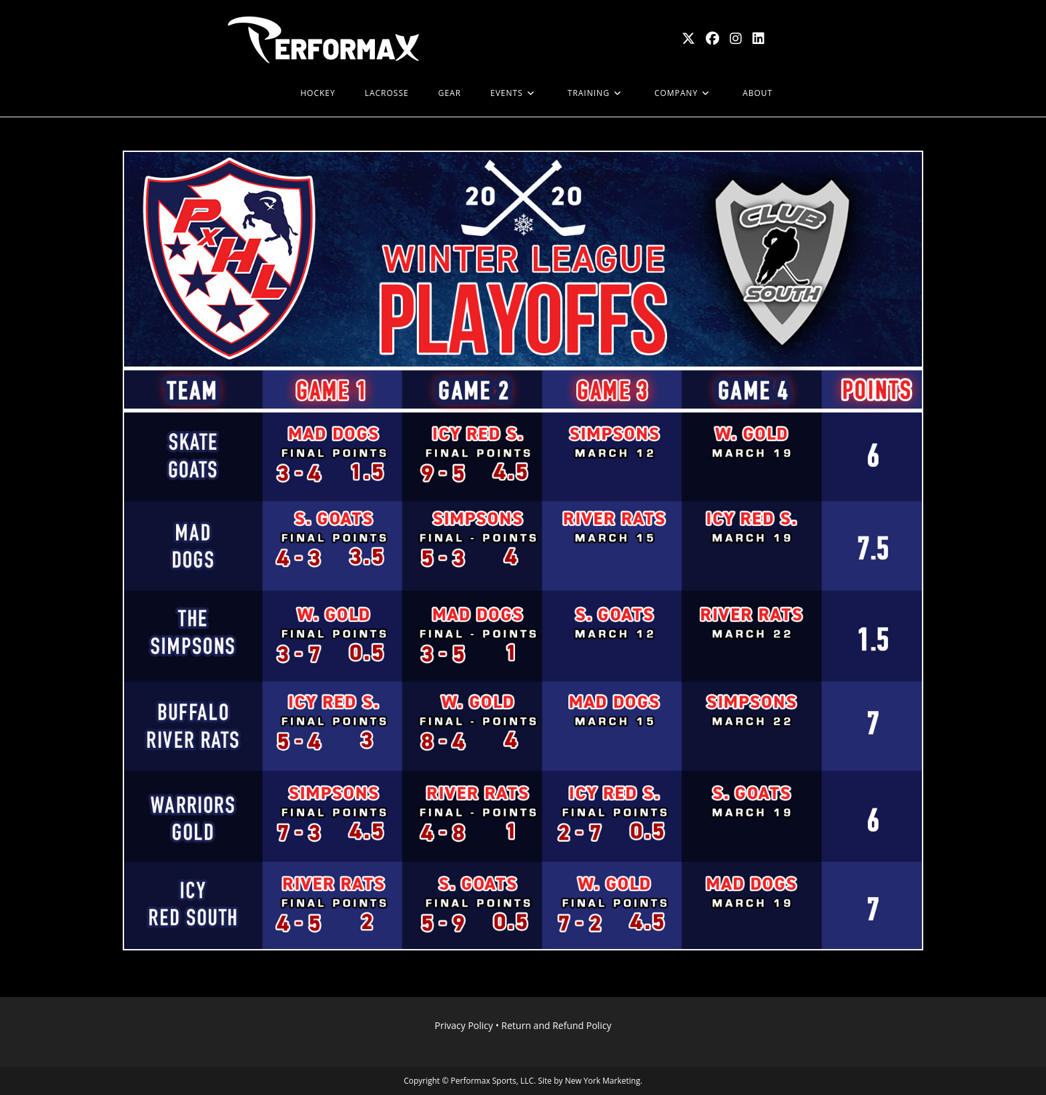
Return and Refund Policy (557, 1025)
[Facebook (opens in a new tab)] (712, 38)
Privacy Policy (464, 1025)
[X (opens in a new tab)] (688, 38)
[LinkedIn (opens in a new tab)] (758, 38)
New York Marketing (602, 1080)
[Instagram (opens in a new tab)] (735, 38)
